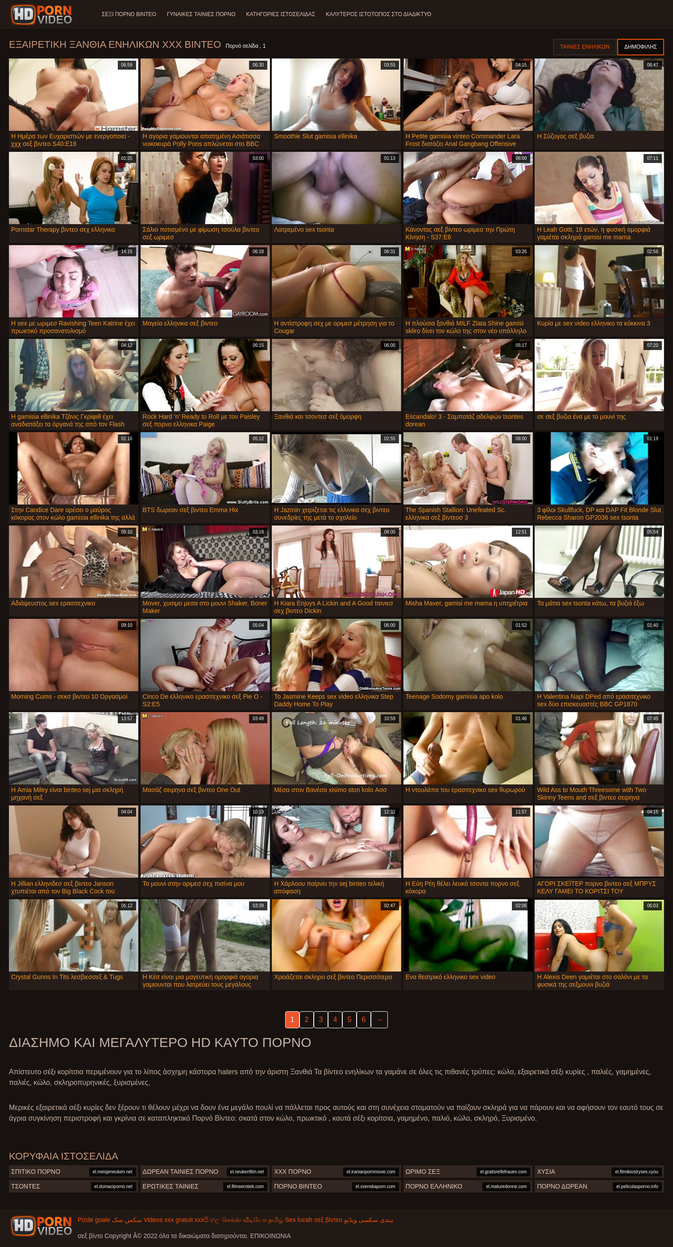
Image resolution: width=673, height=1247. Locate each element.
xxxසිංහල (207, 1219)
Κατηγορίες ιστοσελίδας (281, 14)
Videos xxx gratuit (168, 1219)
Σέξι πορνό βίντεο (129, 14)
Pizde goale (94, 1219)
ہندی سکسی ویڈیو (369, 1219)
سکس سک (127, 1219)
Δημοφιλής (640, 47)
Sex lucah (298, 1219)
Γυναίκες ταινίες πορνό (201, 14)
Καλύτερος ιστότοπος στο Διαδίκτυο (378, 14)
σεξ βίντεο (328, 1219)
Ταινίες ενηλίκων (585, 47)
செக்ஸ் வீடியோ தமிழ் (252, 1219)
